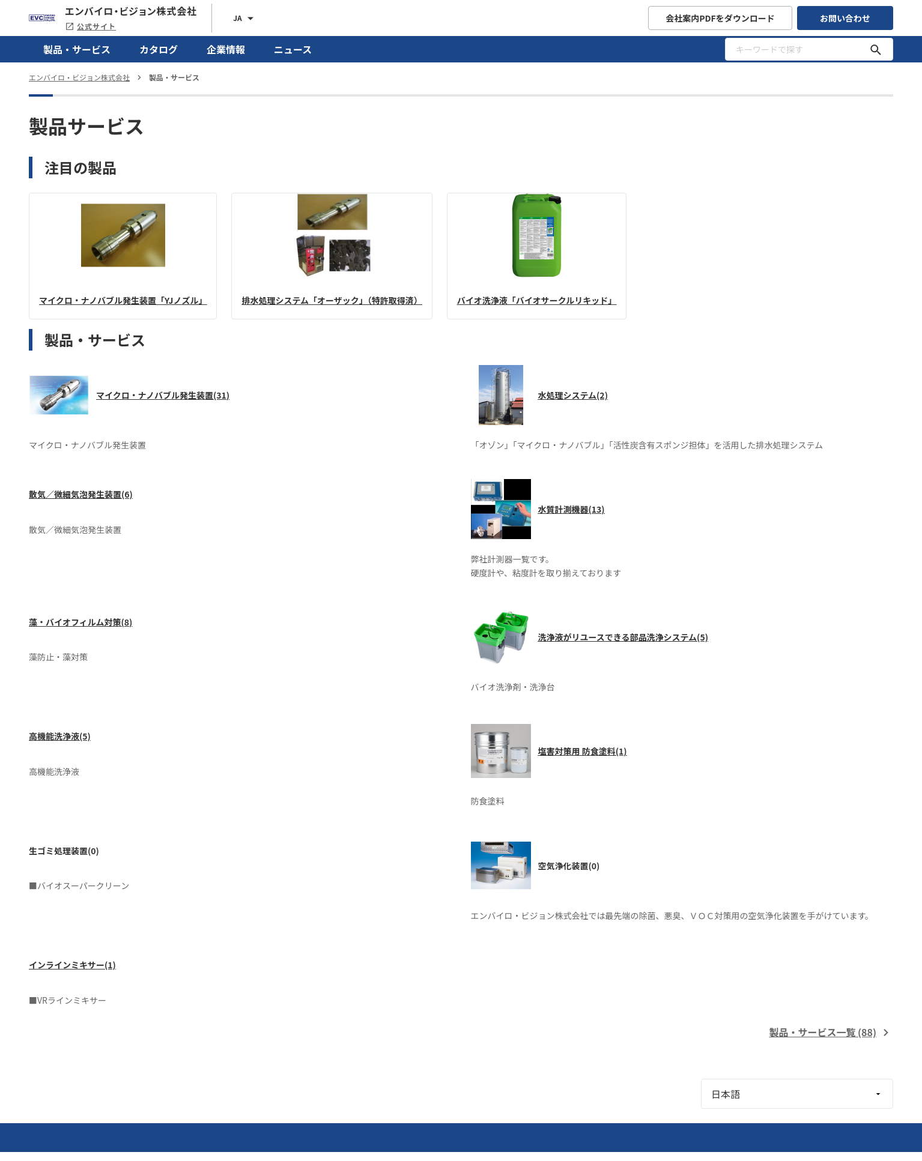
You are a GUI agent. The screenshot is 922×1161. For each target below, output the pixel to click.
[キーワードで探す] (876, 49)
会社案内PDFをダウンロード (720, 18)
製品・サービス (77, 49)
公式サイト (90, 26)
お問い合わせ (845, 18)
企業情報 (226, 49)
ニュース (293, 49)
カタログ (158, 49)
